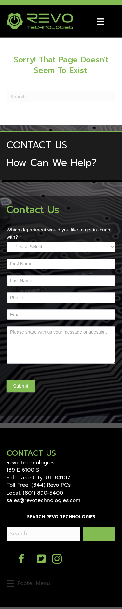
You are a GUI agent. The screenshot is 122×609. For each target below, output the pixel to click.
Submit (20, 386)
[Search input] (43, 534)
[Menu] (100, 21)
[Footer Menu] (29, 583)
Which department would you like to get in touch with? (58, 233)
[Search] (61, 96)
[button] (99, 534)
